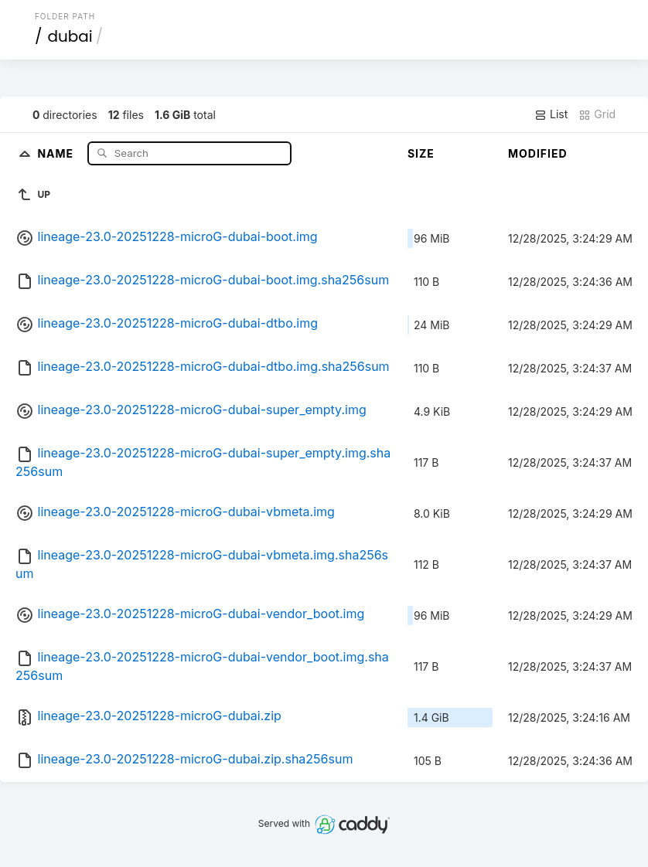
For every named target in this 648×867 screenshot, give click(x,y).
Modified (538, 153)
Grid (597, 114)
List (551, 114)
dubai (69, 36)
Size (421, 153)
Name (57, 152)
